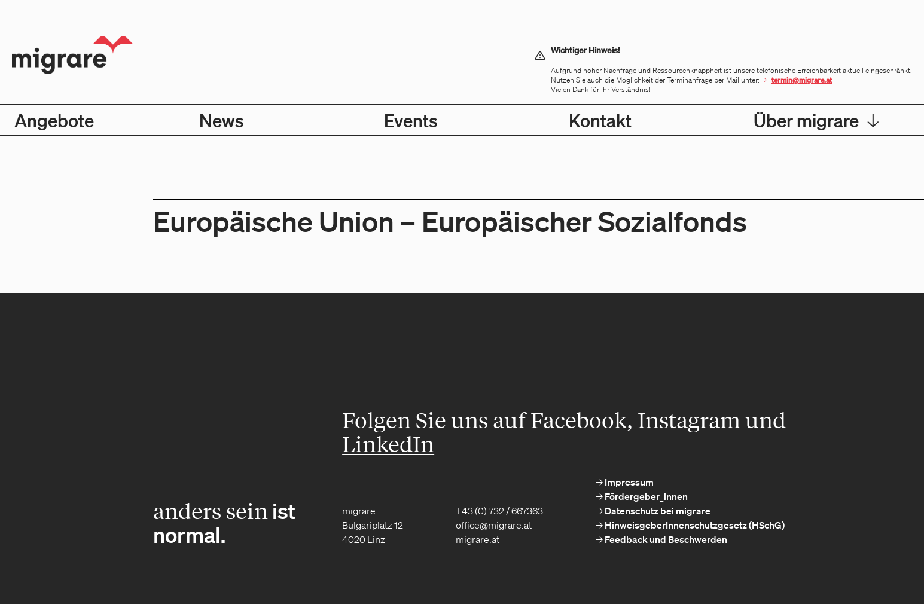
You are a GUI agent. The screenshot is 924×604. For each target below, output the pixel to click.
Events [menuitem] (411, 120)
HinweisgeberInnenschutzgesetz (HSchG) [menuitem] (694, 525)
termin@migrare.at (801, 80)
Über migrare (816, 120)
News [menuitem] (221, 120)
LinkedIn (388, 444)
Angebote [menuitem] (54, 120)
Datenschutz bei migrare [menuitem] (656, 511)
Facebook (578, 420)
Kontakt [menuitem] (600, 120)
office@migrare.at (494, 525)
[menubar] (462, 120)
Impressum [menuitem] (628, 482)
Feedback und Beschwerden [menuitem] (665, 539)
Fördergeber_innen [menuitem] (645, 496)
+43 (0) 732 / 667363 (499, 511)
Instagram (689, 420)
